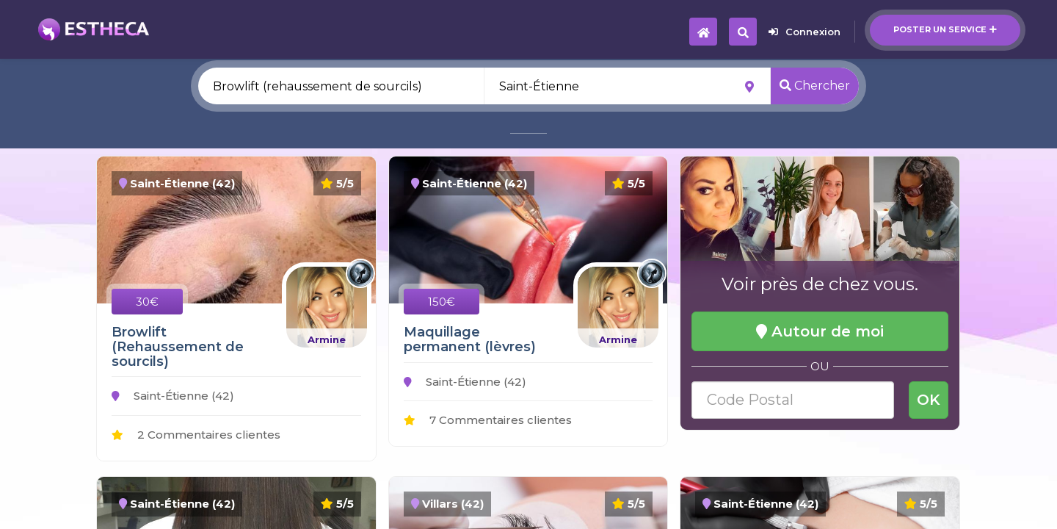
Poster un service (945, 29)
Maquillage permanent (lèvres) (470, 339)
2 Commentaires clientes (196, 435)
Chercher (815, 86)
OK (928, 400)
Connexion (804, 31)
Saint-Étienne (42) (173, 396)
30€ (147, 302)
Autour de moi (820, 331)
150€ (441, 302)
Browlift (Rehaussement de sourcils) (178, 347)
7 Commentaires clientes (488, 420)
